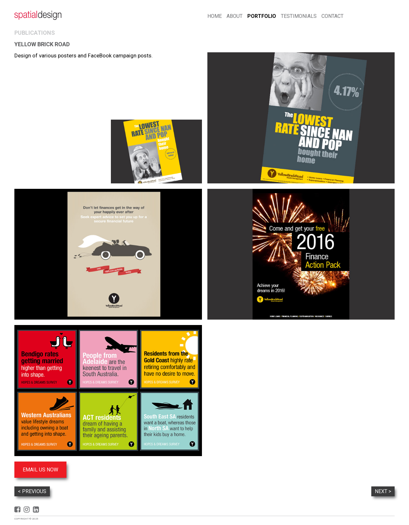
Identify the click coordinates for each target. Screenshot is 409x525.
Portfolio (261, 16)
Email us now (40, 470)
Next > (383, 491)
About (235, 16)
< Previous (32, 491)
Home (214, 16)
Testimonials (299, 16)
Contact (332, 16)
